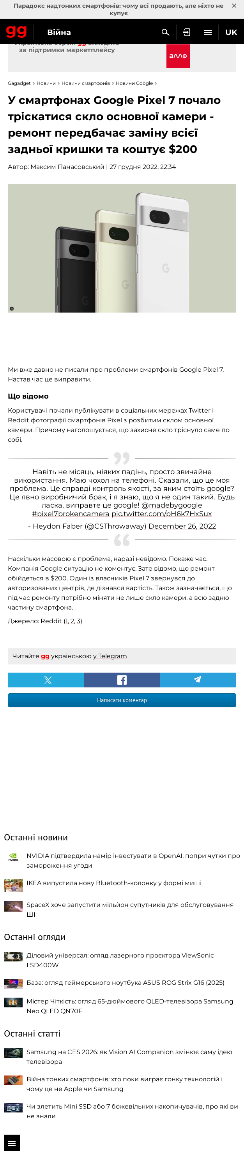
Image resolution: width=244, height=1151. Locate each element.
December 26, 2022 (182, 526)
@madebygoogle (171, 505)
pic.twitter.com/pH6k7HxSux (161, 514)
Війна (59, 32)
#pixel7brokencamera (71, 514)
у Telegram (110, 656)
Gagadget (16, 30)
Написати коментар (122, 700)
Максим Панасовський (67, 166)
